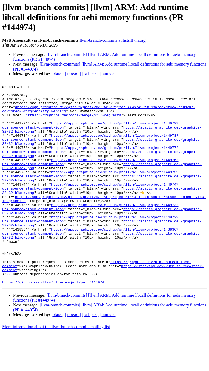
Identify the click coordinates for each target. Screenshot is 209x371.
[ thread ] (73, 74)
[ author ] (108, 74)
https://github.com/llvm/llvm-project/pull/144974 (53, 321)
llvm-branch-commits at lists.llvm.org (112, 40)
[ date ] (57, 74)
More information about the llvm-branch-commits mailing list (56, 366)
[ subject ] (90, 74)
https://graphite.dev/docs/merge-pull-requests (73, 121)
